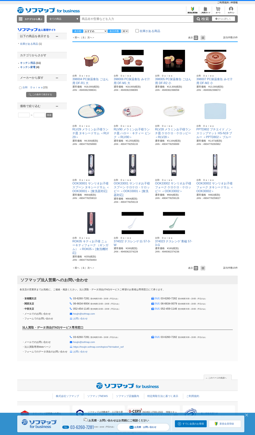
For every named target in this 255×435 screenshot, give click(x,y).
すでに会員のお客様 (193, 423)
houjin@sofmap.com (84, 313)
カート (218, 12)
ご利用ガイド (205, 12)
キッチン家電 (29, 67)
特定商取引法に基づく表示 (162, 396)
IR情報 (234, 2)
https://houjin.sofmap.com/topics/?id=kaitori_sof (98, 346)
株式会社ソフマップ (67, 396)
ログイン (231, 12)
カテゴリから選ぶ (33, 19)
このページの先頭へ (217, 378)
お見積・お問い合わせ (143, 427)
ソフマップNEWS (97, 396)
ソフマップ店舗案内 (127, 396)
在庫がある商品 (31, 43)
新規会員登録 (192, 12)
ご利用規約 (223, 2)
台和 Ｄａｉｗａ (35, 87)
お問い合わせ (80, 318)
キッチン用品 (30, 62)
